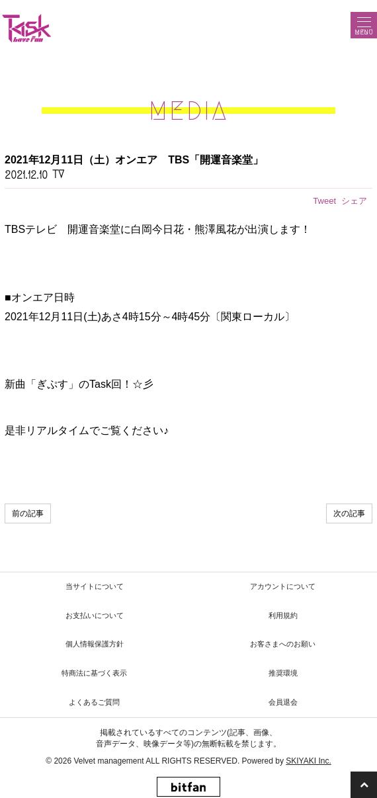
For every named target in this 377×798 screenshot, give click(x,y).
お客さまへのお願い (282, 644)
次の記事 (349, 513)
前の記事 (28, 513)
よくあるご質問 (94, 702)
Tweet (324, 201)
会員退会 (283, 702)
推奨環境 (283, 673)
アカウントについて (282, 586)
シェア (354, 201)
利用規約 (283, 615)
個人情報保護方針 (94, 644)
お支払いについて (94, 615)
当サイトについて (94, 586)
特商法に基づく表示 (94, 673)
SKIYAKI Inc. (308, 761)
